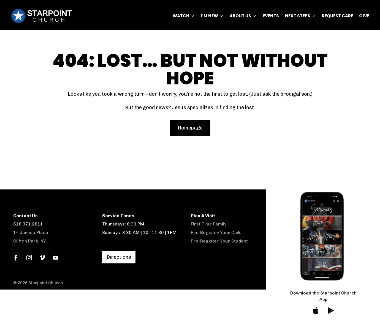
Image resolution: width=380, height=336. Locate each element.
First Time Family (208, 224)
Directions (119, 257)
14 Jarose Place (30, 232)
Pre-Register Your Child (216, 232)
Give (364, 16)
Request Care (337, 16)
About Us (240, 16)
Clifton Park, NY (29, 241)
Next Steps (297, 16)
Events (271, 16)
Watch (181, 16)
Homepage (190, 128)
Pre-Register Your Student (219, 241)
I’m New (209, 16)
